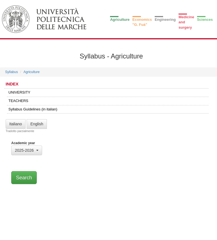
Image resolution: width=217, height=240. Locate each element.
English (36, 124)
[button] (26, 150)
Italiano (15, 124)
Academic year (23, 143)
